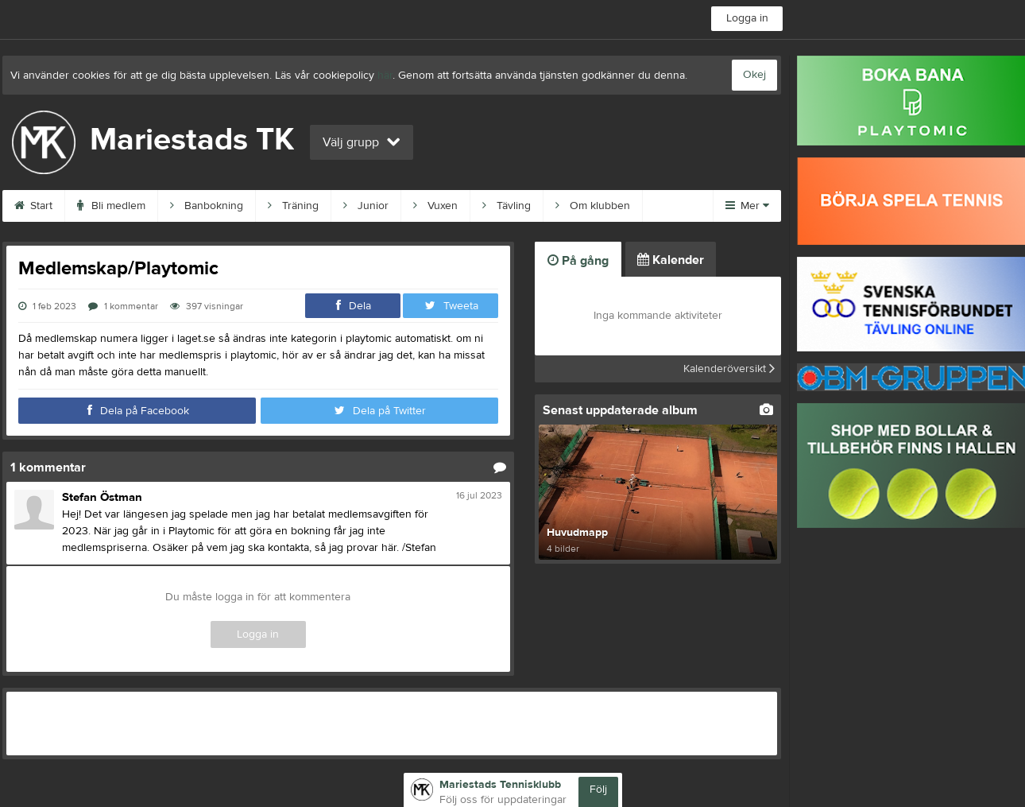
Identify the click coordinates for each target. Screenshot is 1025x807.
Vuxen (435, 206)
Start (33, 206)
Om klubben (592, 206)
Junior (366, 206)
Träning (293, 206)
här (385, 75)
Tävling (506, 206)
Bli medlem (111, 206)
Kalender (670, 260)
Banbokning (206, 206)
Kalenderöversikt (729, 369)
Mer (747, 206)
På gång (578, 261)
